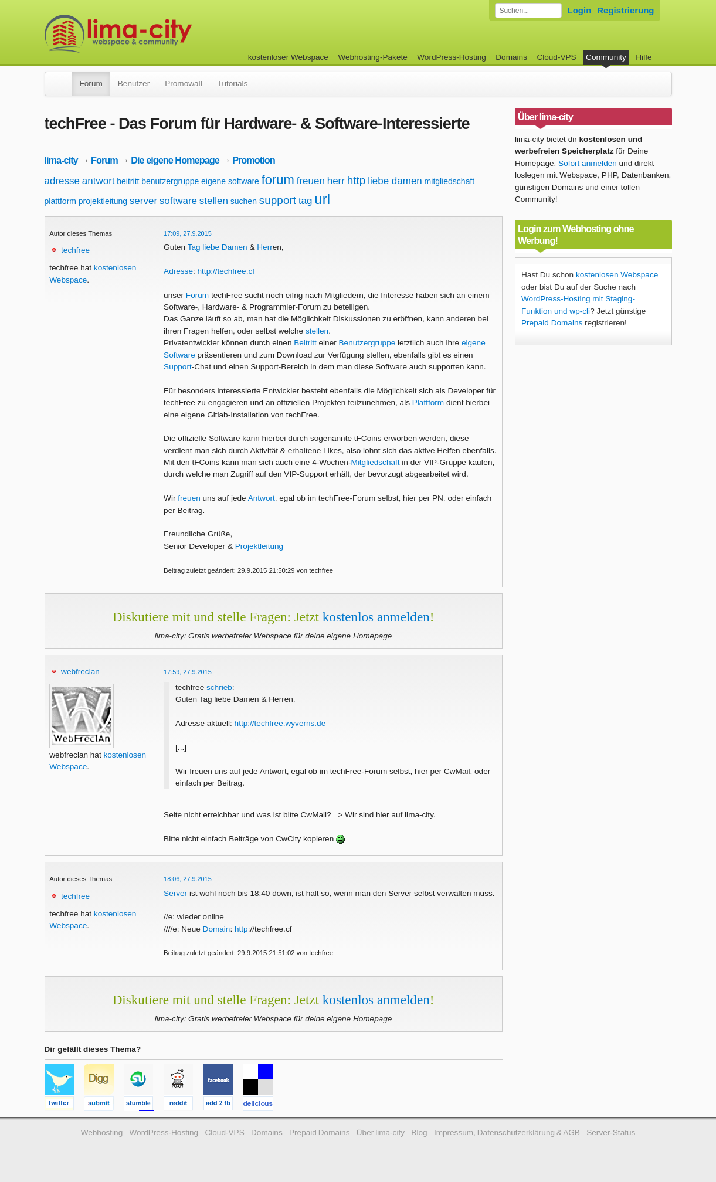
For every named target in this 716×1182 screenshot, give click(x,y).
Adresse (178, 271)
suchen (243, 201)
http (356, 180)
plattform (60, 201)
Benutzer (134, 83)
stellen (213, 200)
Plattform (428, 402)
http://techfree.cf (226, 271)
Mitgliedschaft (375, 462)
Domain (216, 929)
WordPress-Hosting (451, 57)
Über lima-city (381, 1132)
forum (278, 179)
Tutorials (233, 83)
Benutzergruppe (367, 342)
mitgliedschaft (450, 181)
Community (606, 57)
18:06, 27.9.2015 (188, 878)
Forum (91, 83)
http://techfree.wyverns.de (280, 723)
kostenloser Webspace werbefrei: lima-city (162, 34)
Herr (264, 247)
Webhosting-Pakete (372, 57)
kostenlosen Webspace (617, 274)
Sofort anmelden (587, 163)
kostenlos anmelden (376, 616)
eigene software (230, 181)
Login (580, 10)
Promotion (253, 160)
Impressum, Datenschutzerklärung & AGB (507, 1132)
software (178, 200)
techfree (75, 250)
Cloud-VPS (556, 57)
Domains (511, 57)
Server (175, 893)
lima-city (61, 160)
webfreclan (80, 671)
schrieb (219, 687)
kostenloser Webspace (288, 57)
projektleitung (103, 201)
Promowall (183, 83)
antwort (98, 180)
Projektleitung (259, 546)
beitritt (128, 181)
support (277, 200)
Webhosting (102, 1132)
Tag (194, 247)
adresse (62, 180)
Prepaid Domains (551, 322)
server (143, 200)
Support (178, 366)
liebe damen (395, 180)
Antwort (261, 498)
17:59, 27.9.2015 (188, 671)
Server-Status (610, 1132)
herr (336, 180)
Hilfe (643, 57)
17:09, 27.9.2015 (188, 233)
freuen (311, 180)
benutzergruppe (170, 181)
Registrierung (625, 10)
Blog (419, 1132)
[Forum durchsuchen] (528, 10)
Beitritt (305, 342)
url (322, 199)
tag (305, 200)
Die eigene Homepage (175, 160)
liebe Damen (224, 247)
